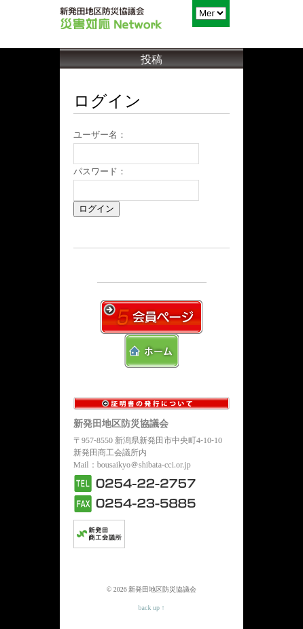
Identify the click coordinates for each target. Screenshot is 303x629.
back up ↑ (152, 607)
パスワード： (99, 171)
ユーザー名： (99, 135)
